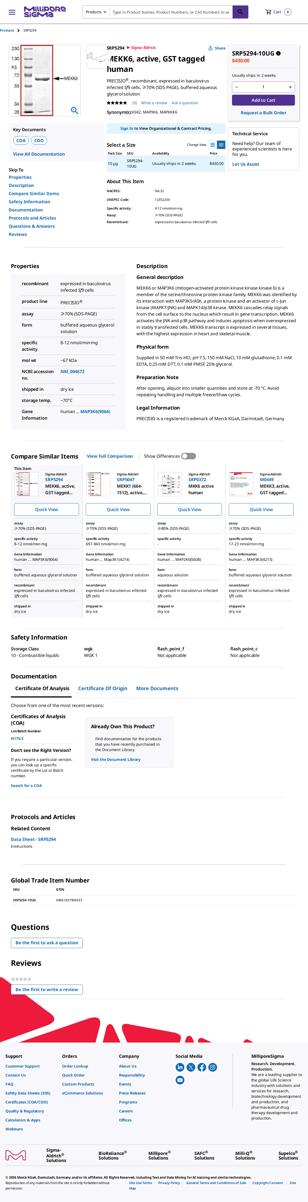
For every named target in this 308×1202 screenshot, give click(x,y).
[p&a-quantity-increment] (290, 87)
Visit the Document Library (116, 759)
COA (21, 140)
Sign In (126, 128)
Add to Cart (263, 100)
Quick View (46, 509)
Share (216, 48)
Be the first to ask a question (47, 943)
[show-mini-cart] (278, 12)
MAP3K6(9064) (95, 411)
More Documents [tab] (157, 688)
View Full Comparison (110, 456)
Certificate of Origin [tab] (102, 688)
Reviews (18, 234)
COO (39, 140)
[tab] (11, 30)
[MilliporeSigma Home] (45, 12)
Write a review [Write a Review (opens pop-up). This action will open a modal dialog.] (154, 102)
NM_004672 (72, 371)
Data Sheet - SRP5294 (33, 839)
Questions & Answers (32, 226)
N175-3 (17, 738)
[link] (31, 1066)
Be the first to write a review (49, 990)
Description (21, 185)
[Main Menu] (12, 12)
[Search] (240, 12)
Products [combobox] (94, 11)
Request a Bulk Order (263, 112)
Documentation (26, 210)
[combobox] (165, 12)
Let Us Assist (245, 164)
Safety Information (29, 202)
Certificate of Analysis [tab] (42, 688)
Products (7, 30)
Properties (20, 177)
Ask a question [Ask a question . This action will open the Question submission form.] (185, 102)
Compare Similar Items (34, 193)
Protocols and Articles (32, 218)
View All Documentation (39, 154)
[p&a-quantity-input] (263, 87)
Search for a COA (26, 785)
